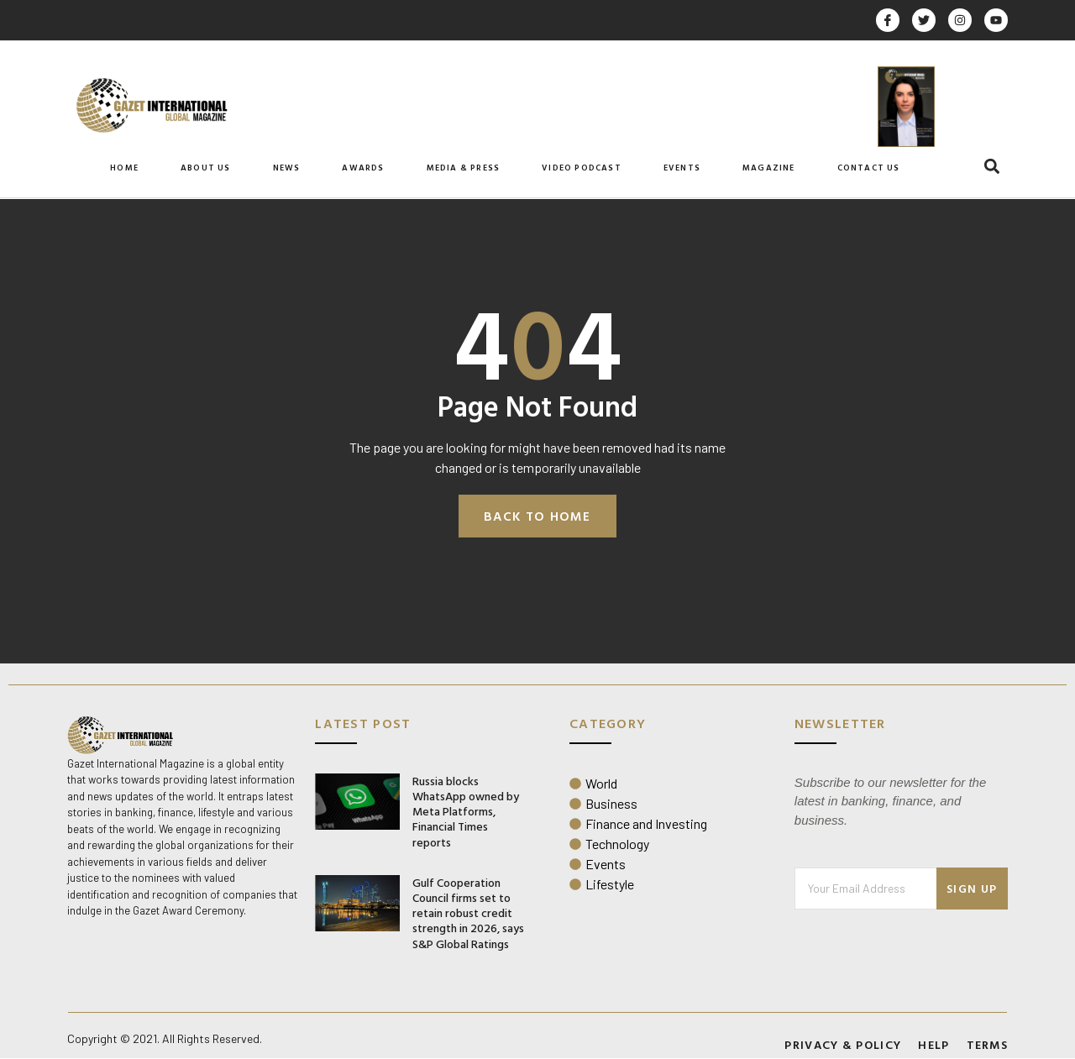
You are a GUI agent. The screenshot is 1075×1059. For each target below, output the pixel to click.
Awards (363, 167)
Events (681, 167)
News (287, 167)
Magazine (768, 167)
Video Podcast (581, 167)
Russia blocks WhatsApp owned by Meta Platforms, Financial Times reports (465, 812)
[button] (992, 167)
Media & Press (464, 167)
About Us (206, 167)
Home (124, 167)
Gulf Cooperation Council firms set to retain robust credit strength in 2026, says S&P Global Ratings (468, 913)
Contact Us (868, 167)
